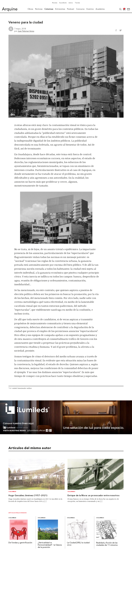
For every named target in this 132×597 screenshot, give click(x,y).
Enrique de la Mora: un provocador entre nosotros (93, 496)
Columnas (12, 491)
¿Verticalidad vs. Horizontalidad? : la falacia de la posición (50, 545)
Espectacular (22, 388)
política (29, 388)
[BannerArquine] (66, 433)
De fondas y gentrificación (20, 543)
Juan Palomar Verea (26, 31)
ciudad (14, 388)
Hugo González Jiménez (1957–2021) (27, 496)
